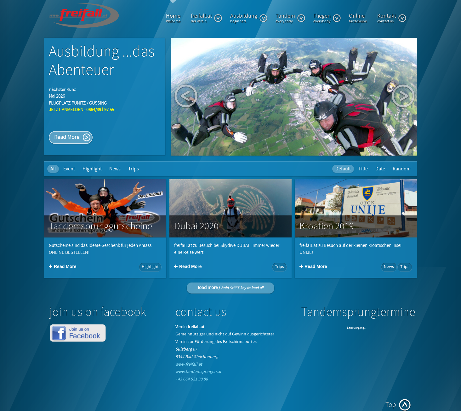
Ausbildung (249, 18)
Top (390, 405)
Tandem (290, 18)
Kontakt (392, 18)
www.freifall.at (188, 364)
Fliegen (327, 18)
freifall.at (206, 18)
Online (358, 18)
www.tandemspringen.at (198, 371)
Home (173, 18)
